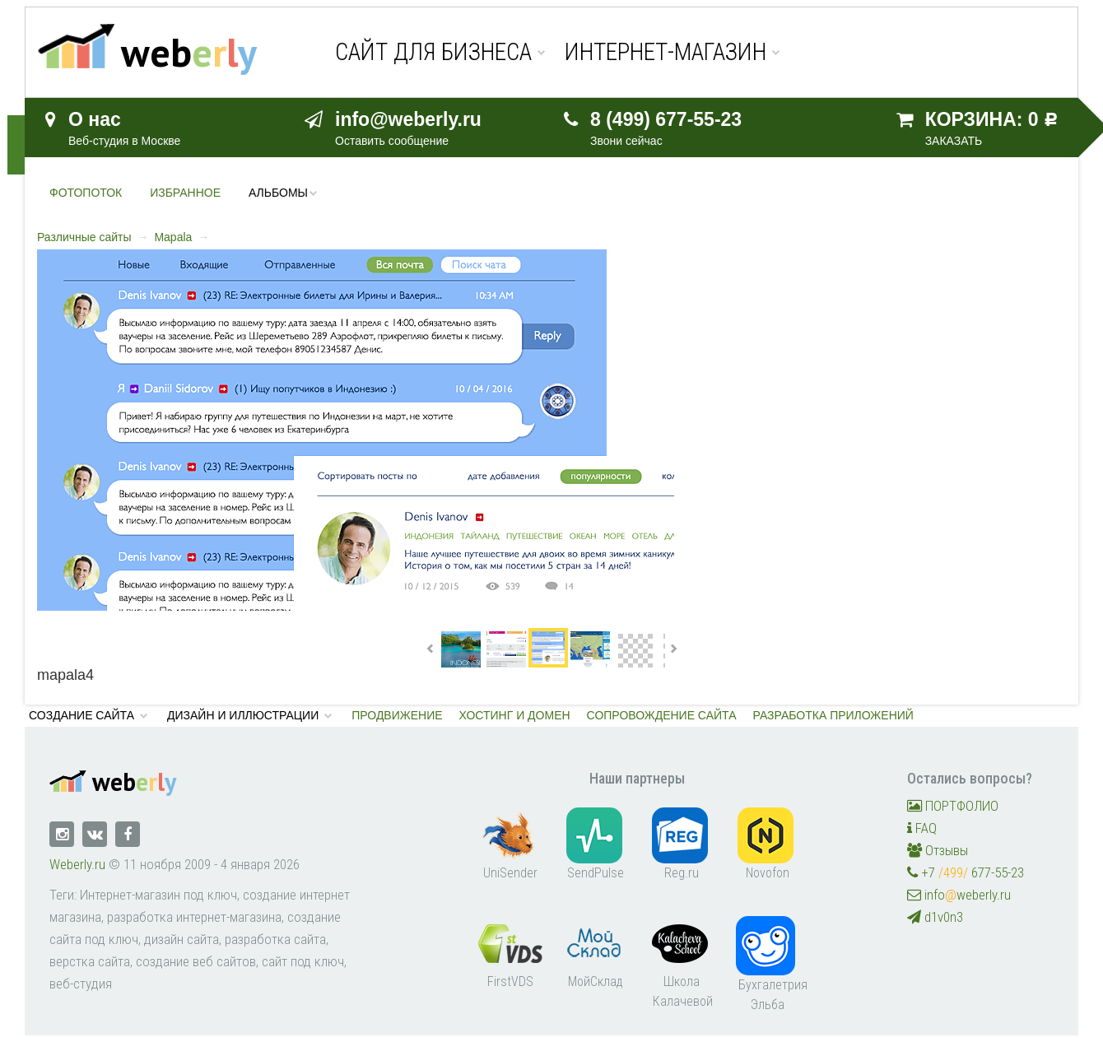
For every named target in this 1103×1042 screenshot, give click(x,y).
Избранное (185, 192)
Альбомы (278, 192)
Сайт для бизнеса (433, 52)
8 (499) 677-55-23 (666, 119)
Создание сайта (81, 715)
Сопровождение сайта (662, 715)
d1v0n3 (935, 917)
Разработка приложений (833, 715)
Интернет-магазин (665, 52)
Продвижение (396, 715)
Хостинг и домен (514, 715)
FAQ (922, 828)
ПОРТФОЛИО (952, 806)
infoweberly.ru (959, 894)
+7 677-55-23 (965, 872)
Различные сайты (84, 237)
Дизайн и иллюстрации (243, 715)
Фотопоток (85, 192)
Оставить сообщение (392, 140)
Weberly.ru (77, 864)
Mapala (173, 237)
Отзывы (937, 850)
